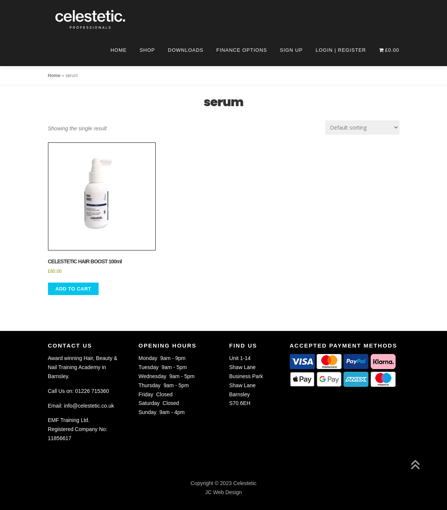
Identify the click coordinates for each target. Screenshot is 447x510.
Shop (147, 50)
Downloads (185, 50)
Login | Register (341, 50)
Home (118, 50)
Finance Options (242, 50)
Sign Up (291, 50)
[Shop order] (362, 127)
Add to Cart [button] (73, 289)
